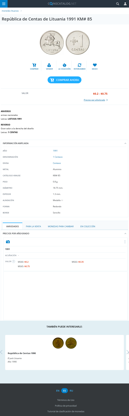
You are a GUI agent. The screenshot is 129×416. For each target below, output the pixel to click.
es (64, 390)
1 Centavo (58, 156)
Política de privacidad (66, 405)
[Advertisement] (65, 296)
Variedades (12, 226)
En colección (87, 226)
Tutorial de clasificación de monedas (65, 411)
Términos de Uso (65, 400)
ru (71, 390)
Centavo (57, 163)
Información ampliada (64, 143)
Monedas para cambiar (61, 226)
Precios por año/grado (64, 233)
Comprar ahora (67, 80)
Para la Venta (33, 226)
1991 (55, 150)
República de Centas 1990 (22, 353)
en (57, 390)
